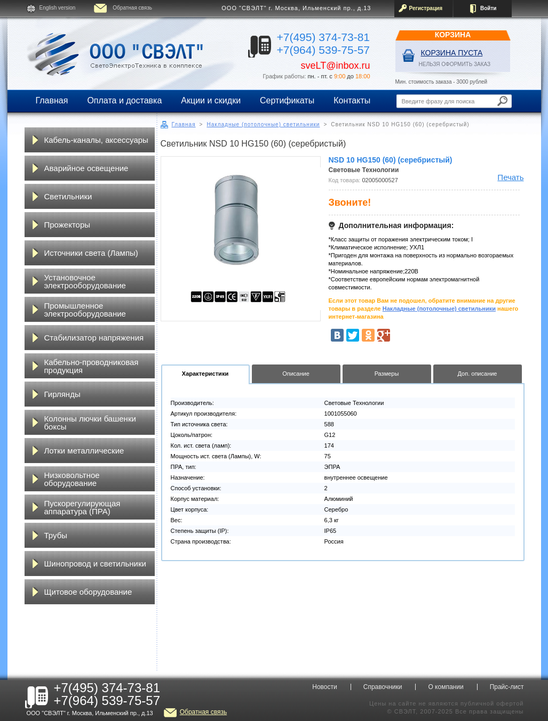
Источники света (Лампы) (91, 252)
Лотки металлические (84, 450)
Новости (324, 687)
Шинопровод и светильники (95, 563)
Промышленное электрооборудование (85, 309)
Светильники (68, 196)
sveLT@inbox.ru (335, 65)
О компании (445, 687)
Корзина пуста (452, 52)
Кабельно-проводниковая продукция (91, 366)
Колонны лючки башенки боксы (90, 422)
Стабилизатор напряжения (94, 337)
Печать (510, 177)
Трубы (56, 535)
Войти (488, 8)
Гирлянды (62, 394)
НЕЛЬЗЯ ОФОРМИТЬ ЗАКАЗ (455, 64)
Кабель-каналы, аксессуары (96, 139)
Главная (52, 100)
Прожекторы (67, 224)
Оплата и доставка (124, 100)
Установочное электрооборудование (85, 281)
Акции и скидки (211, 100)
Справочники (382, 687)
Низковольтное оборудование (72, 479)
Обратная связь (132, 8)
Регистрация (426, 8)
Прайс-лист (507, 687)
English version (57, 8)
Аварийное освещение (86, 168)
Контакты (351, 100)
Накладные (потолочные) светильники (263, 124)
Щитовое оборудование (88, 591)
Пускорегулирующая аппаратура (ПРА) (82, 507)
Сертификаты (287, 100)
